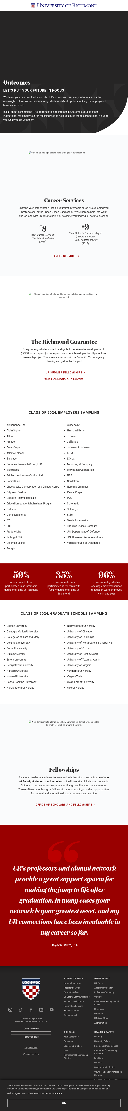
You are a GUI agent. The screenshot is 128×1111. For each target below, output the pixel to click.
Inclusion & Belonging (104, 992)
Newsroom (99, 1009)
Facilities (98, 1058)
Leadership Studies (73, 1046)
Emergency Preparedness (106, 1046)
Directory (98, 1014)
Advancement (70, 1015)
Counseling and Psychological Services (108, 1073)
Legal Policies (31, 1048)
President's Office (72, 988)
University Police (102, 1041)
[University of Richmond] (64, 6)
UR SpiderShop (101, 1018)
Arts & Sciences (71, 1037)
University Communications (77, 997)
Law (66, 1050)
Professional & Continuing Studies (76, 1056)
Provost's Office (71, 992)
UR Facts (98, 983)
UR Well (98, 1063)
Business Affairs (72, 1010)
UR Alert (98, 1037)
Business (68, 1041)
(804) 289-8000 (31, 1028)
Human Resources (72, 983)
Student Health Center (104, 1067)
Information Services (73, 1006)
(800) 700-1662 (31, 1037)
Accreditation (100, 1023)
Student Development (74, 1001)
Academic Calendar (103, 988)
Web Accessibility (31, 1054)
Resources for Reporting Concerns (105, 1052)
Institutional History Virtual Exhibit (106, 1003)
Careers (98, 997)
